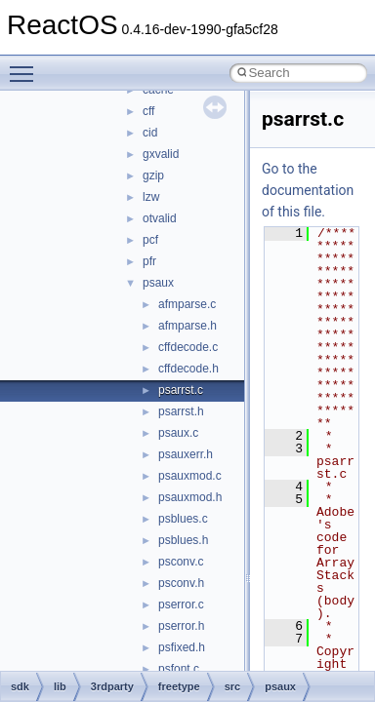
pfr (149, 261)
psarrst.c (180, 390)
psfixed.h (181, 647)
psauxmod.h (190, 497)
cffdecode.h (188, 368)
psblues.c (183, 519)
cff (148, 111)
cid (150, 132)
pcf (150, 240)
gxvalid (161, 154)
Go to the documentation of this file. (308, 190)
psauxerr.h (185, 454)
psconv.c (180, 561)
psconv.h (181, 583)
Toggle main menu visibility (26, 65)
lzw (151, 197)
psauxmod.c (190, 476)
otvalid (160, 218)
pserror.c (181, 604)
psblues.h (183, 540)
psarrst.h (181, 411)
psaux (158, 283)
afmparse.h (187, 325)
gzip (153, 175)
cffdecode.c (188, 347)
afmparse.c (187, 304)
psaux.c (178, 433)
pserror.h (181, 626)
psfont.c (178, 669)
